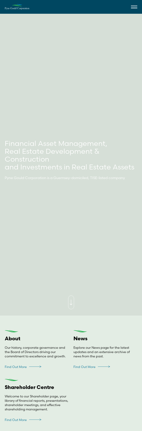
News (80, 339)
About (12, 339)
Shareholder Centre (29, 387)
